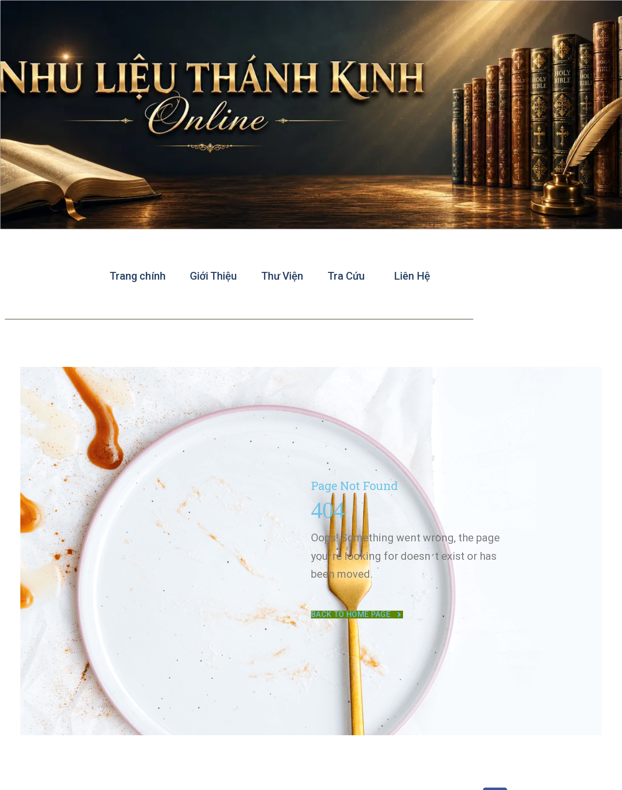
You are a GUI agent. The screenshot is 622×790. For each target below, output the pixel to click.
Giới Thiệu (213, 276)
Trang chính (137, 276)
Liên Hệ (412, 276)
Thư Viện (282, 276)
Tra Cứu (348, 276)
